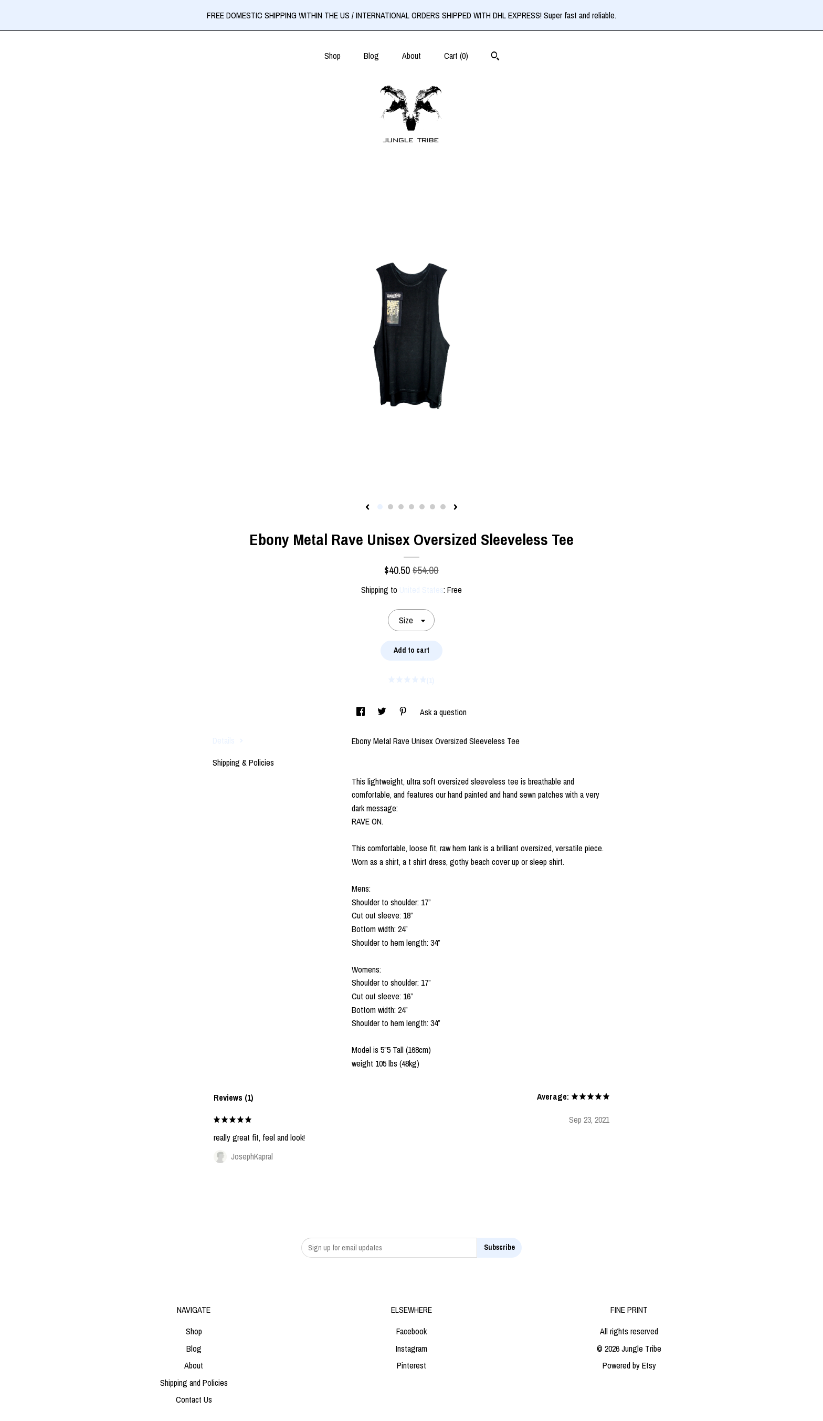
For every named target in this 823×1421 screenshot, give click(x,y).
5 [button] (422, 506)
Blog (371, 55)
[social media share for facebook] (361, 712)
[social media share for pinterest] (404, 712)
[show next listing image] (455, 507)
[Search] (495, 57)
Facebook (411, 1331)
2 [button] (390, 506)
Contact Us (194, 1399)
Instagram (411, 1348)
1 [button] (380, 506)
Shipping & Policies (243, 762)
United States (421, 589)
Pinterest (411, 1365)
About (411, 55)
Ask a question (443, 712)
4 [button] (411, 506)
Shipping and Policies (194, 1382)
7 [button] (443, 506)
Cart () (456, 55)
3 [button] (401, 506)
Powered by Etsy (629, 1365)
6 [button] (432, 506)
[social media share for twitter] (382, 712)
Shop (332, 55)
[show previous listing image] (367, 507)
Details (228, 740)
